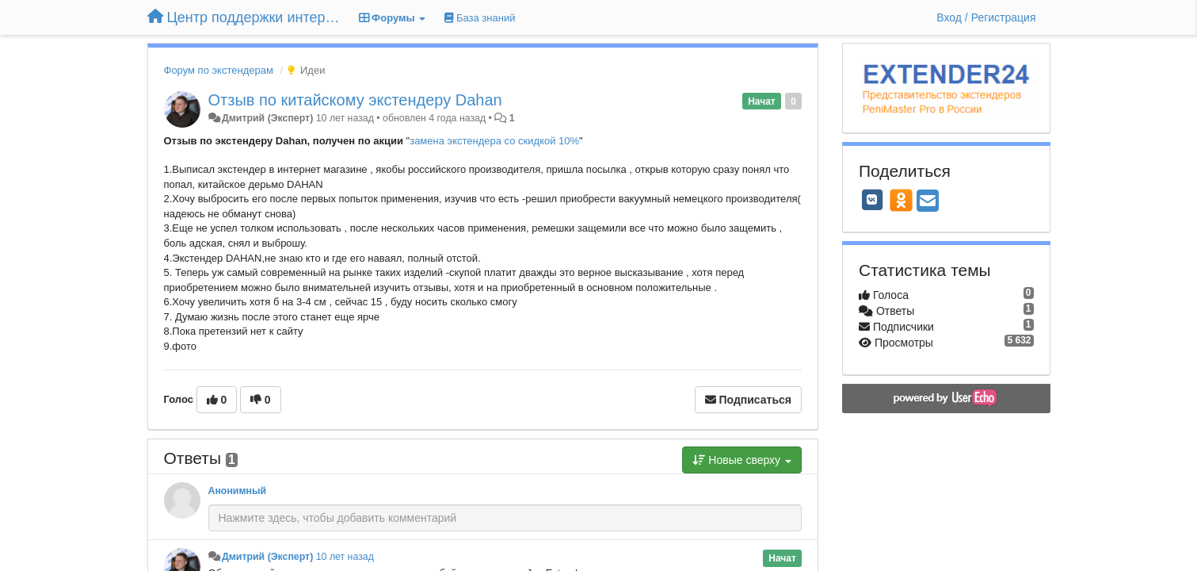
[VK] (872, 200)
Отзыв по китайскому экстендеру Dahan (355, 100)
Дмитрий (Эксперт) (267, 118)
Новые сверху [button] (741, 460)
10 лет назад (345, 556)
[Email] (928, 202)
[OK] (901, 200)
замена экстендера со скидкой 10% (494, 141)
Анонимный (237, 490)
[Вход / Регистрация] (986, 17)
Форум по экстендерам (218, 70)
